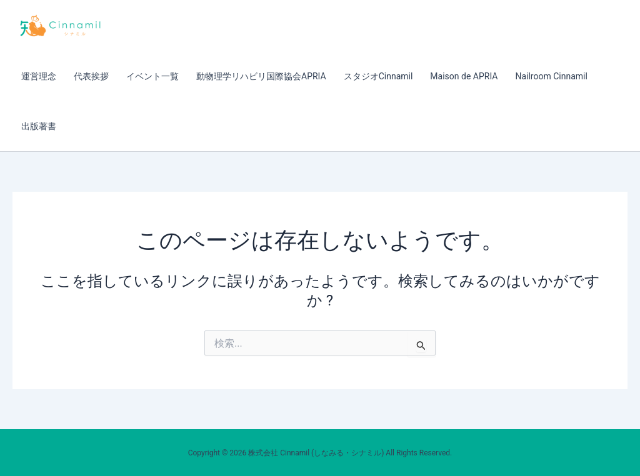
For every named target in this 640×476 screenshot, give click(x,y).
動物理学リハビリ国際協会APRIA (261, 76)
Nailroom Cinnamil (551, 76)
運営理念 (38, 76)
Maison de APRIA (464, 76)
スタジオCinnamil (378, 76)
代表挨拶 (91, 76)
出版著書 (38, 126)
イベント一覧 (152, 76)
